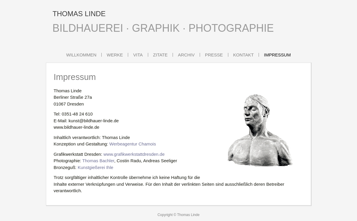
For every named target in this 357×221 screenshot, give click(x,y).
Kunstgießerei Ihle (95, 167)
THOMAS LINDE (78, 14)
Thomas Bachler (98, 160)
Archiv (186, 54)
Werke (115, 54)
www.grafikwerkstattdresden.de (134, 154)
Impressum (277, 54)
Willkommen (81, 54)
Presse (214, 54)
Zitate (160, 54)
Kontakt (243, 54)
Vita (138, 54)
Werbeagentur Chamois (132, 143)
